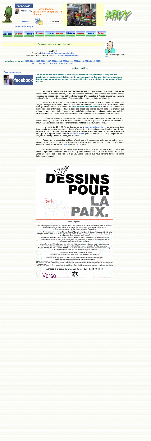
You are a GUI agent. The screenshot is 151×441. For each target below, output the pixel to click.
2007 (48, 61)
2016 (98, 61)
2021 (56, 63)
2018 (40, 63)
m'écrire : (32, 21)
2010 (65, 61)
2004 (32, 61)
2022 (61, 63)
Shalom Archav (76, 133)
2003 (27, 61)
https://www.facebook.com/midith (58, 53)
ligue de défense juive (95, 127)
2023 (66, 63)
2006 (43, 61)
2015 (92, 61)
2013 (81, 61)
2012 (76, 61)
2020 (51, 63)
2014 (87, 61)
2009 (59, 61)
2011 (70, 61)
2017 (34, 63)
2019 (45, 63)
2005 (38, 61)
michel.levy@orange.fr (68, 55)
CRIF (65, 144)
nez (106, 57)
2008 (54, 61)
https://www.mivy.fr (24, 26)
